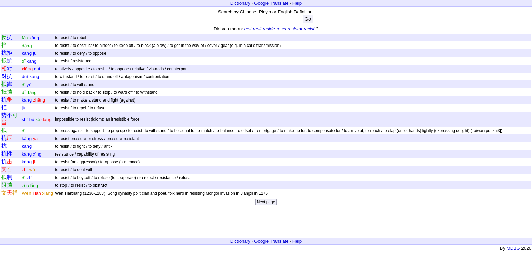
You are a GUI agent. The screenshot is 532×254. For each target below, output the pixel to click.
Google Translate (271, 3)
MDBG (513, 248)
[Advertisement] (266, 223)
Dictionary (240, 3)
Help (297, 3)
